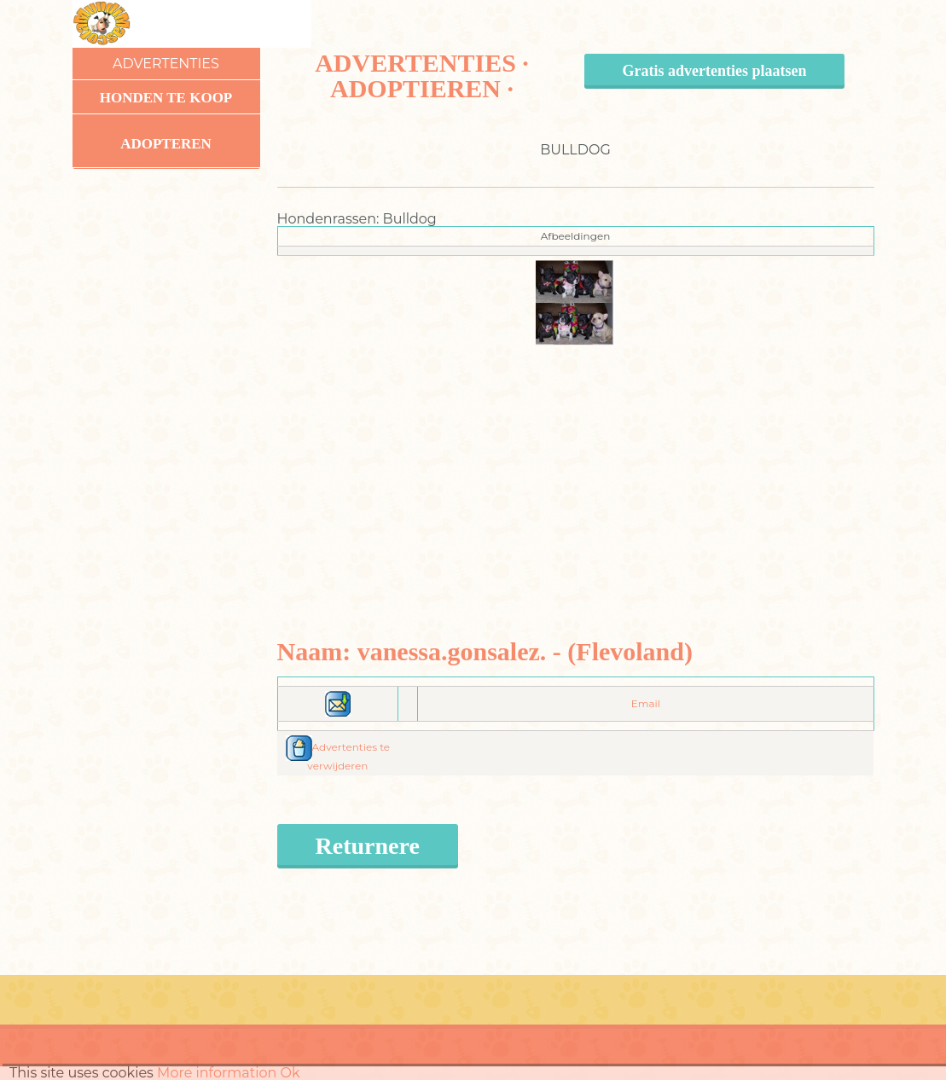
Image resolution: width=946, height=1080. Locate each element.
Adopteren (166, 144)
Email (645, 703)
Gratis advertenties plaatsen (715, 70)
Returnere (368, 846)
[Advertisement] (575, 464)
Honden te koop (166, 98)
